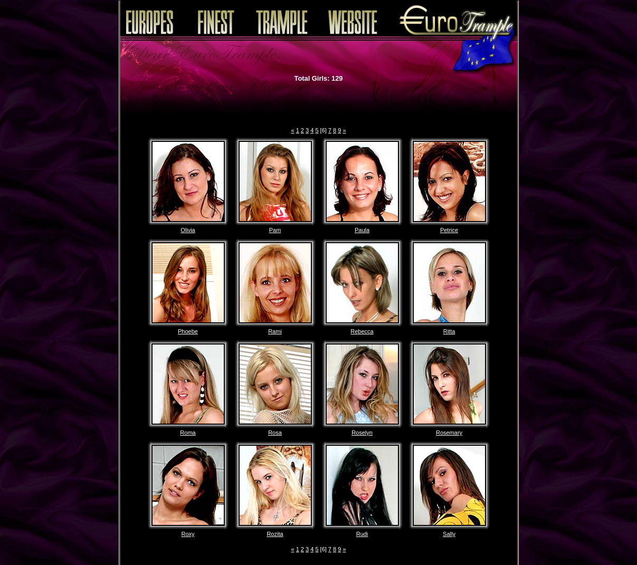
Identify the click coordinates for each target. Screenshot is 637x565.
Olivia (187, 230)
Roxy (187, 534)
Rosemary (449, 432)
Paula (362, 230)
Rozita (275, 534)
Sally (449, 534)
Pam (275, 230)
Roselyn (362, 432)
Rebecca (361, 331)
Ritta (449, 331)
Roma (187, 432)
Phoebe (188, 331)
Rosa (275, 432)
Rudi (362, 534)
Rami (275, 331)
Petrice (449, 230)
